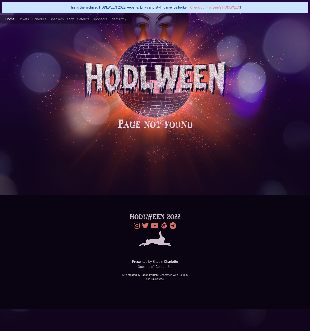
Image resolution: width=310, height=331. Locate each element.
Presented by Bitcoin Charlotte (155, 262)
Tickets (23, 19)
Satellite (83, 19)
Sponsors (100, 19)
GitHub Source (155, 279)
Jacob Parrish (149, 274)
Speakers (57, 19)
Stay (70, 19)
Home (10, 19)
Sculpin (183, 274)
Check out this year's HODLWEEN (215, 7)
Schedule (39, 19)
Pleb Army (118, 19)
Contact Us (164, 267)
